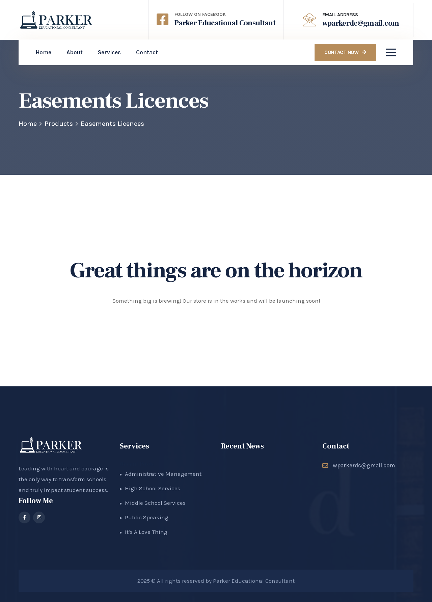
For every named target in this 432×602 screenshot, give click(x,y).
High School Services (152, 488)
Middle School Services (155, 502)
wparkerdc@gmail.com (360, 23)
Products (59, 124)
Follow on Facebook (200, 14)
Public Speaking (146, 517)
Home (28, 124)
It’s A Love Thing (146, 531)
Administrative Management (163, 473)
